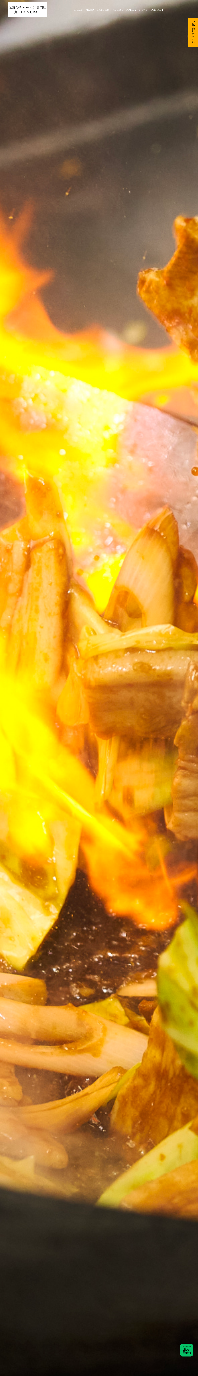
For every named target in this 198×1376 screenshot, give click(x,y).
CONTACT (156, 9)
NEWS (143, 9)
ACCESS (118, 9)
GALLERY (103, 9)
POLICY (131, 9)
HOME (78, 9)
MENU (90, 9)
